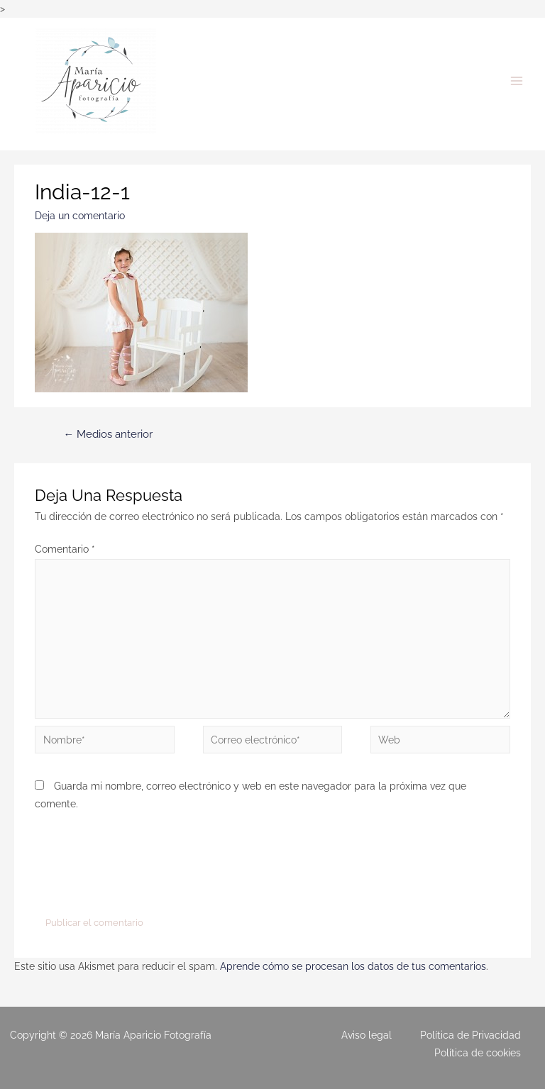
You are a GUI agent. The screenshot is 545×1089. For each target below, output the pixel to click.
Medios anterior (108, 434)
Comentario (65, 549)
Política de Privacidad (470, 1035)
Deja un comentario (80, 215)
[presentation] (143, 865)
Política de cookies (477, 1052)
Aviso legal (366, 1035)
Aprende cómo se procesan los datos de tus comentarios (353, 966)
